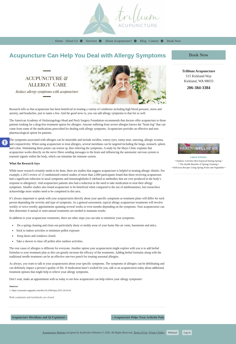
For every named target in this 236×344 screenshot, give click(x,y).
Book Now (174, 41)
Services (91, 41)
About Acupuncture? (118, 41)
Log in (187, 332)
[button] (5, 142)
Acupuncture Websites (54, 332)
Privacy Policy (156, 332)
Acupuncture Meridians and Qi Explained (39, 317)
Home (59, 41)
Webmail (172, 332)
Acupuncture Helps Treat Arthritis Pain (138, 317)
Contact (154, 41)
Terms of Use (140, 332)
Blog (143, 41)
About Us (71, 41)
